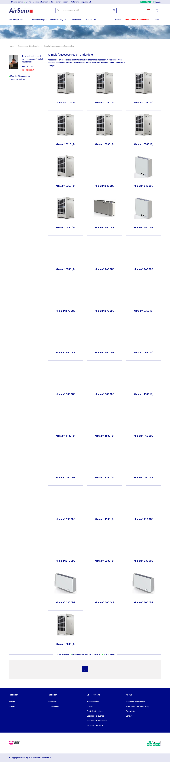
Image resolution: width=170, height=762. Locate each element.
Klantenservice (93, 702)
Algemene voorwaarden (135, 702)
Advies (12, 706)
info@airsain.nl (28, 70)
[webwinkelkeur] (14, 743)
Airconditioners (75, 19)
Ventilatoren (91, 19)
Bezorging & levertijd (95, 716)
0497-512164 (28, 66)
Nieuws (12, 702)
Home (11, 46)
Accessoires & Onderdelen (137, 19)
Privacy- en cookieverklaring (137, 706)
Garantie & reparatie (95, 725)
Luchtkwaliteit (53, 706)
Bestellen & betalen (95, 711)
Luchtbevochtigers (58, 19)
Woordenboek (54, 702)
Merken (118, 19)
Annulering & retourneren (97, 721)
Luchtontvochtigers (39, 19)
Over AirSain (131, 711)
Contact (156, 19)
